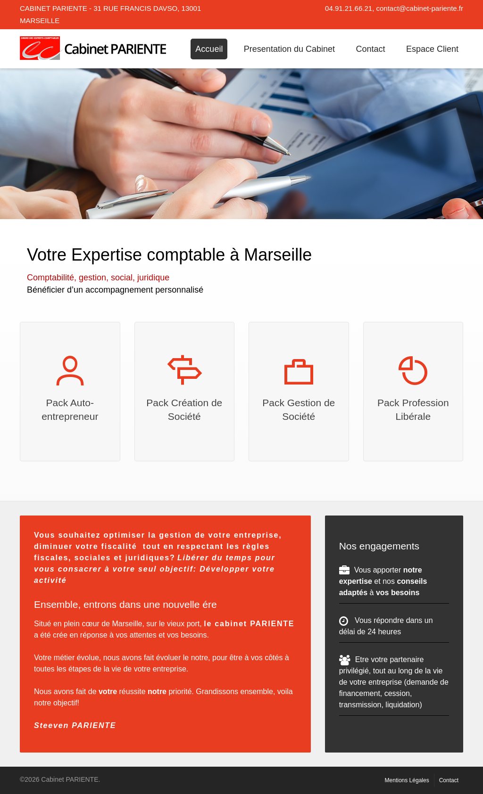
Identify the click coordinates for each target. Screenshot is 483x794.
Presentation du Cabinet (289, 49)
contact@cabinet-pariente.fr (420, 8)
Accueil (209, 49)
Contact (370, 49)
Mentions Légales (407, 780)
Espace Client (432, 49)
